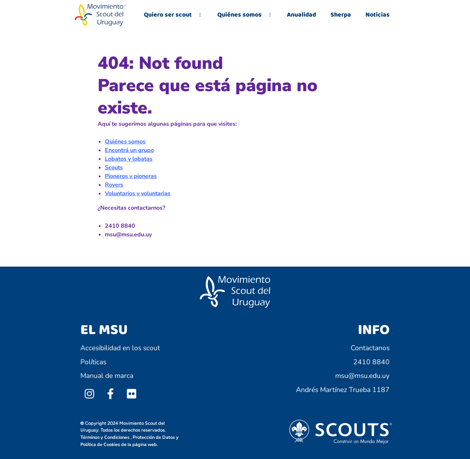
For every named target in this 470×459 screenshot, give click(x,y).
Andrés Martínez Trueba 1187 (343, 390)
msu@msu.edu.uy (362, 375)
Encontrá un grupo (129, 150)
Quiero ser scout (173, 15)
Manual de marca (106, 375)
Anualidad (301, 15)
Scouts (114, 167)
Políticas (93, 362)
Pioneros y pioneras (131, 176)
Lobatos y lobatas (128, 159)
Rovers (114, 185)
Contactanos (370, 348)
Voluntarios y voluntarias (137, 193)
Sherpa (341, 15)
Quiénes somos (244, 15)
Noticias (377, 15)
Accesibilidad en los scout (120, 348)
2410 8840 (371, 362)
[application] (195, 15)
